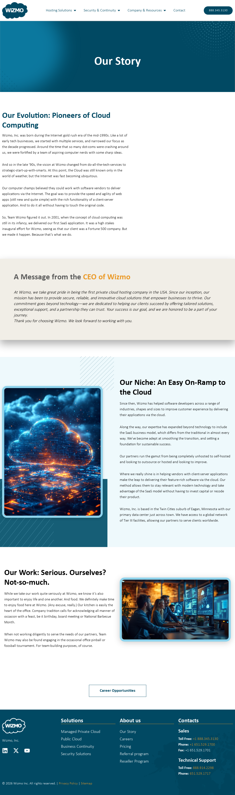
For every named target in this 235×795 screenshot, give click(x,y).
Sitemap (86, 783)
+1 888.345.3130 (205, 739)
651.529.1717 (200, 774)
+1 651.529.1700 (202, 744)
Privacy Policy (68, 783)
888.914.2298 (203, 768)
